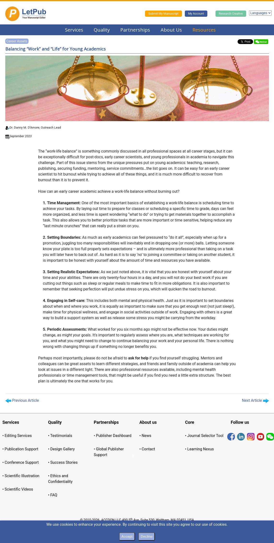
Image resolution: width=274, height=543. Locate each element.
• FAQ (52, 495)
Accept (127, 536)
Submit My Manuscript (163, 13)
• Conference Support (20, 462)
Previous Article (22, 400)
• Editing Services (17, 435)
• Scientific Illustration (20, 476)
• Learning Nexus (199, 449)
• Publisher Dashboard (112, 435)
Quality (102, 30)
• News (146, 435)
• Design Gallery (61, 449)
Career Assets (16, 41)
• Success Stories (63, 462)
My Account (196, 13)
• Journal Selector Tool (204, 435)
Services (74, 30)
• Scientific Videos (17, 489)
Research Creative (231, 13)
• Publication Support (20, 449)
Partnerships (135, 30)
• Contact (147, 449)
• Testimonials (60, 435)
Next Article (255, 400)
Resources (204, 30)
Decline (146, 536)
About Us (171, 30)
